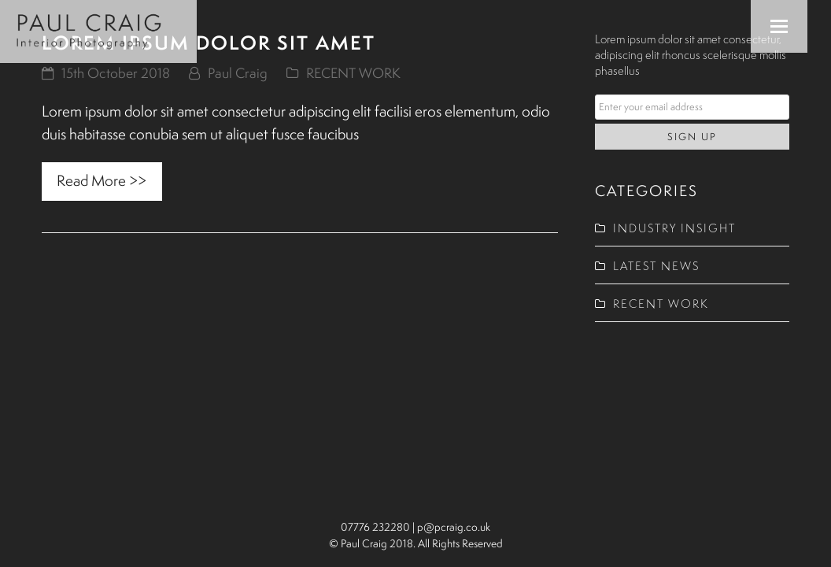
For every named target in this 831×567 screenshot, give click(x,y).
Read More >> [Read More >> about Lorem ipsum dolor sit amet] (101, 180)
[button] (779, 26)
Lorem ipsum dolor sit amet (208, 43)
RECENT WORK (353, 73)
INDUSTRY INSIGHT (674, 228)
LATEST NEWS (656, 266)
